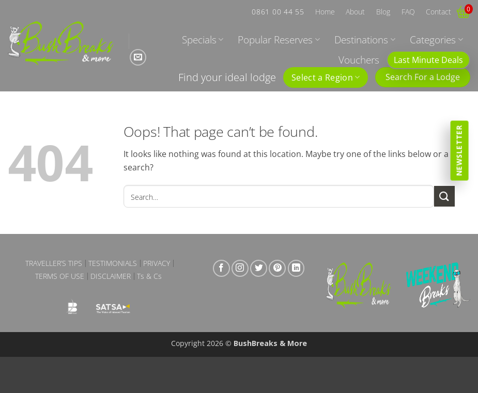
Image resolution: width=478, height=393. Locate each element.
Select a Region (325, 77)
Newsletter (459, 150)
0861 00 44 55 (278, 12)
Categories (436, 39)
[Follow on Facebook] (221, 268)
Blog (383, 12)
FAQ (408, 12)
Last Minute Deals (428, 60)
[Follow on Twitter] (258, 268)
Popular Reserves (278, 39)
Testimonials (112, 263)
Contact (438, 12)
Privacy (156, 263)
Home (325, 12)
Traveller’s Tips (53, 263)
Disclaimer (110, 276)
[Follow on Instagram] (240, 268)
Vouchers (358, 60)
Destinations (364, 39)
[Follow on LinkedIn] (296, 268)
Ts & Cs (149, 276)
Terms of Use (59, 276)
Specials (202, 39)
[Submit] (444, 196)
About (355, 12)
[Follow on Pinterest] (277, 268)
